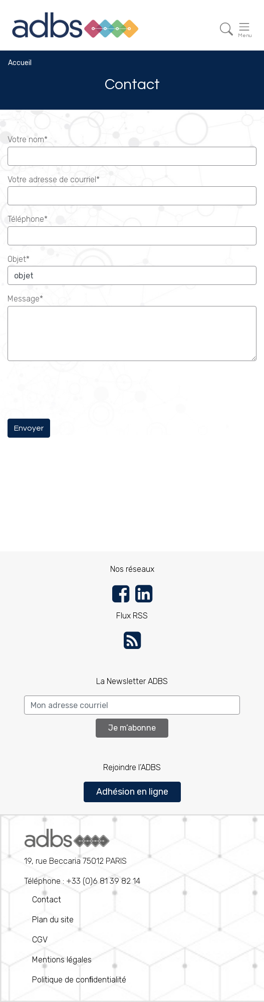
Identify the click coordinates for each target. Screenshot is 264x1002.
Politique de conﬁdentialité (79, 979)
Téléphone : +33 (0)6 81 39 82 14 (82, 857)
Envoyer (29, 428)
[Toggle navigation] (226, 29)
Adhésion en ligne (132, 791)
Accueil (20, 63)
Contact (46, 899)
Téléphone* (28, 219)
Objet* (19, 259)
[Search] (132, 705)
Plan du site (53, 919)
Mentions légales (62, 959)
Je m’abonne (132, 728)
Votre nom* (28, 139)
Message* (25, 298)
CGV (40, 939)
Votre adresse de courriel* (54, 179)
